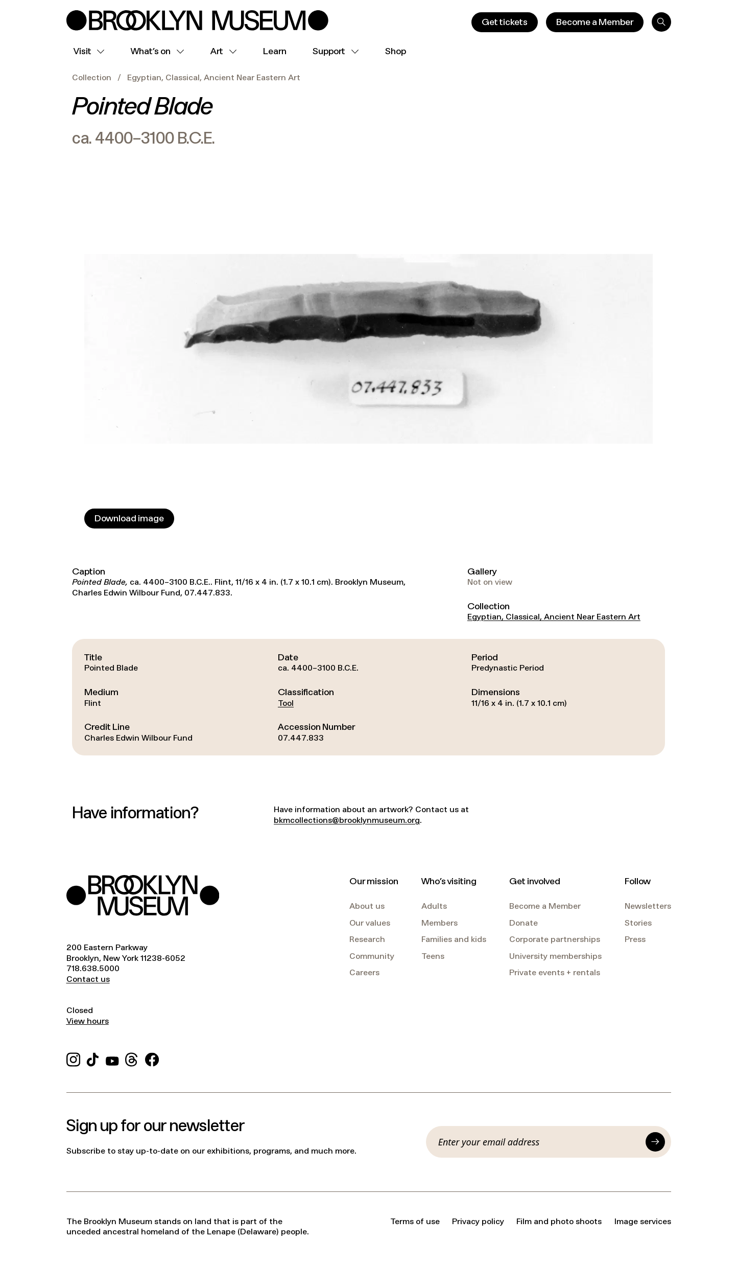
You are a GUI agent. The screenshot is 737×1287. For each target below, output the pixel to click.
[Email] (539, 1142)
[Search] (661, 22)
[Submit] (655, 1142)
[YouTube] (112, 1058)
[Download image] (129, 518)
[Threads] (132, 1058)
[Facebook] (152, 1058)
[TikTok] (93, 1058)
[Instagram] (73, 1058)
